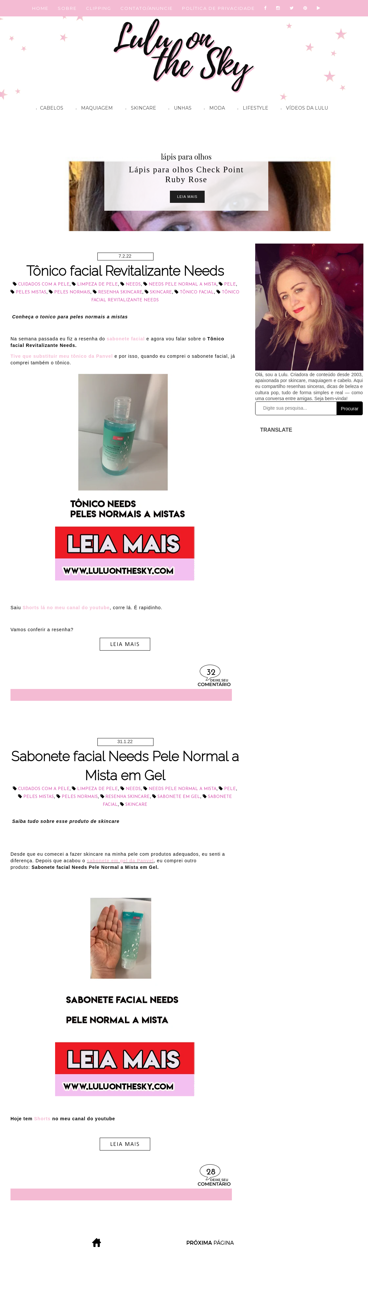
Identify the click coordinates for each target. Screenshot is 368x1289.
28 (210, 1172)
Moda (213, 109)
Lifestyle (251, 109)
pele (230, 284)
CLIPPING (98, 8)
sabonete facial (126, 338)
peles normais (72, 292)
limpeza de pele (97, 284)
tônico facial (197, 292)
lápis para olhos (186, 156)
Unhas (178, 109)
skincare (161, 292)
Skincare (139, 109)
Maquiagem (92, 109)
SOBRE (67, 8)
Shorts (42, 1118)
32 (211, 672)
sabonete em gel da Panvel (120, 860)
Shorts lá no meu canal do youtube (66, 607)
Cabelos (48, 109)
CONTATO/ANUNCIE (146, 8)
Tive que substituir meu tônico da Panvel (61, 356)
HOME (40, 8)
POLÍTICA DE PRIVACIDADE (218, 8)
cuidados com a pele (44, 284)
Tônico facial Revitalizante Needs (125, 271)
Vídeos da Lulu (302, 109)
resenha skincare (120, 292)
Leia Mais (187, 197)
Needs (133, 284)
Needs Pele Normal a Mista (182, 284)
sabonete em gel (178, 797)
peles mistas (31, 292)
